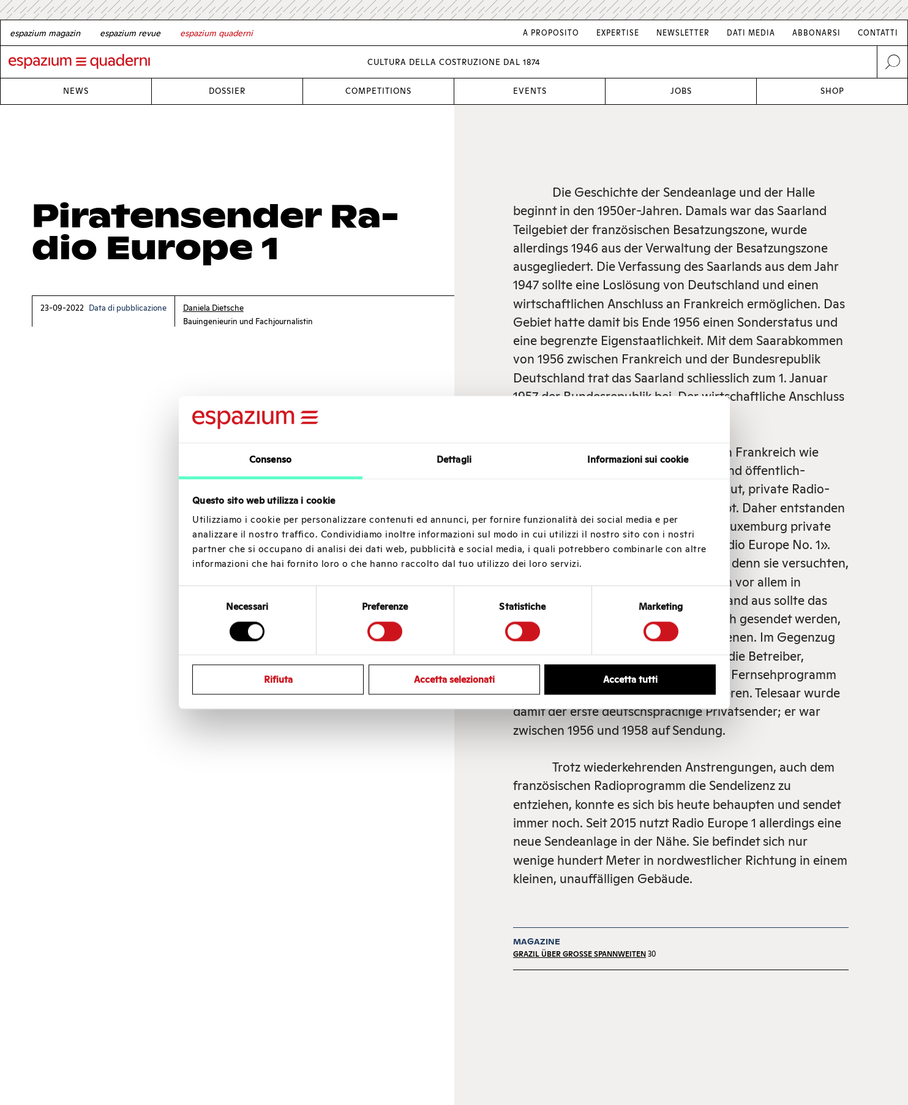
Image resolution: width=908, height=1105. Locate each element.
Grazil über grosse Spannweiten (579, 954)
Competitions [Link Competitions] (378, 91)
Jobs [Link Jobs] (681, 91)
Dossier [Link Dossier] (227, 91)
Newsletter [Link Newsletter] (683, 33)
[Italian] (216, 33)
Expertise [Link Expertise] (617, 33)
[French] (130, 33)
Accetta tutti (630, 679)
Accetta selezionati (454, 679)
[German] (45, 33)
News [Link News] (76, 91)
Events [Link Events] (530, 91)
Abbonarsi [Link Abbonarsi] (816, 33)
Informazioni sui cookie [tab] (637, 460)
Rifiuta (278, 679)
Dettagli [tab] (454, 460)
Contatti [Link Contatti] (878, 33)
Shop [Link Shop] (832, 91)
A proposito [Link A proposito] (551, 33)
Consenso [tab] (270, 460)
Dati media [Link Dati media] (751, 33)
